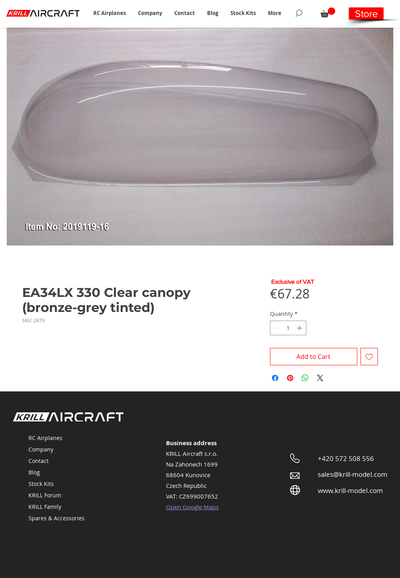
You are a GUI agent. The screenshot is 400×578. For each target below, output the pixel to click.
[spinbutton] (288, 328)
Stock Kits (41, 483)
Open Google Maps (192, 507)
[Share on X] (320, 378)
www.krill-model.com (350, 490)
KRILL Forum (44, 495)
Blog (34, 472)
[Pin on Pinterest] (290, 378)
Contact (38, 461)
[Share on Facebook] (275, 378)
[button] (109, 13)
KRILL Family (44, 506)
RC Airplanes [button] (45, 438)
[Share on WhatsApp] (305, 378)
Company (40, 449)
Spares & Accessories (56, 518)
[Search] (299, 13)
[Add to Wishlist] (369, 356)
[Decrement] (276, 328)
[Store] (366, 13)
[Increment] (300, 328)
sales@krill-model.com (352, 474)
